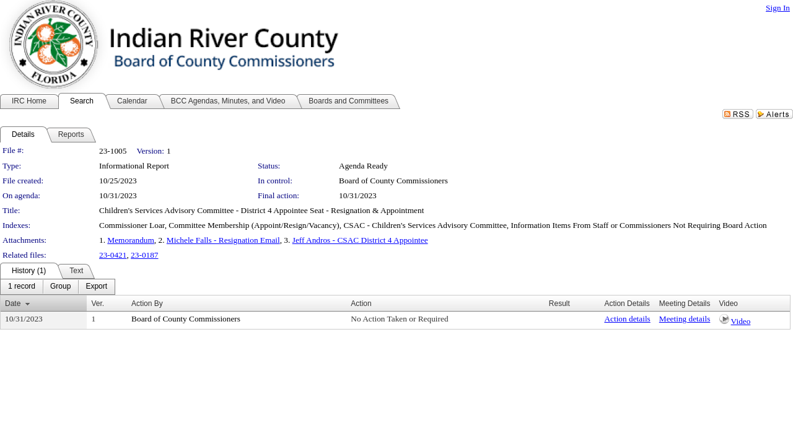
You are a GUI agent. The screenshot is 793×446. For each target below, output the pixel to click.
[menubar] (57, 287)
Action (361, 303)
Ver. (97, 303)
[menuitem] (22, 286)
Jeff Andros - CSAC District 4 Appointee (360, 240)
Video (741, 321)
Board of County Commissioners (393, 180)
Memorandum (130, 240)
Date (12, 303)
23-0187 (144, 255)
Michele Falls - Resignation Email (223, 240)
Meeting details (685, 318)
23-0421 (112, 255)
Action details (627, 318)
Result (559, 303)
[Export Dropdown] (96, 286)
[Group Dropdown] (60, 286)
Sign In (778, 7)
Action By (147, 303)
